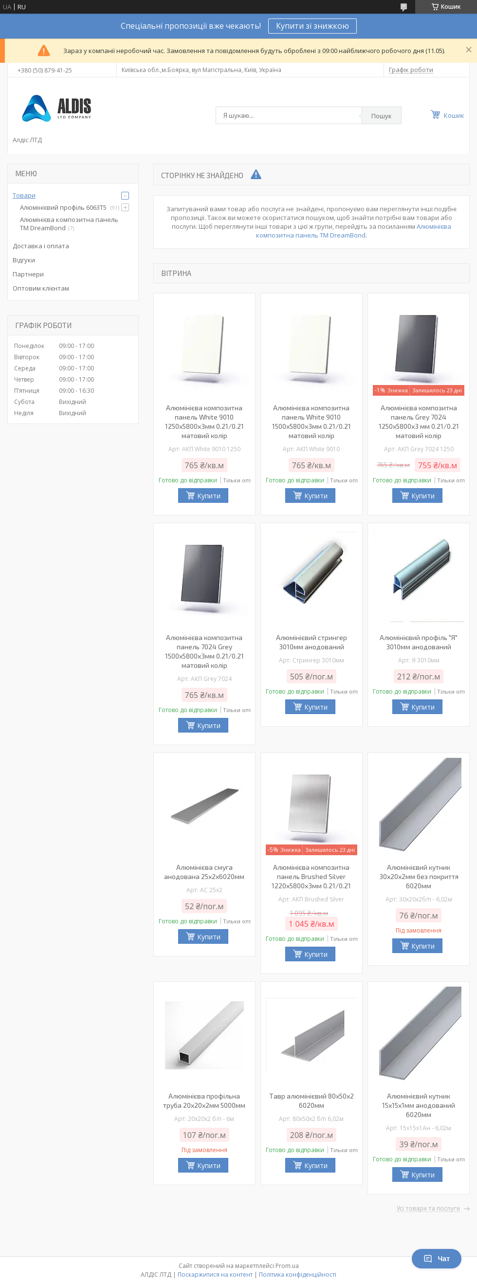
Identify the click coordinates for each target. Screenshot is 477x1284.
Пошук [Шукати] (381, 115)
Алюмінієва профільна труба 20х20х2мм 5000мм (204, 1100)
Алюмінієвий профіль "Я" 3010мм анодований (419, 642)
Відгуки (24, 260)
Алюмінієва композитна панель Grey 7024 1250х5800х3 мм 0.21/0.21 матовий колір (419, 422)
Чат (436, 1258)
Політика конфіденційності (297, 1274)
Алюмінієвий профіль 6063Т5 (64, 207)
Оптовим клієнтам (41, 288)
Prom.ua (287, 1266)
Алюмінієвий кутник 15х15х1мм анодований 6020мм (418, 1105)
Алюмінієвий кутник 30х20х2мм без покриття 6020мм (419, 876)
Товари (24, 195)
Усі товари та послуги (428, 1208)
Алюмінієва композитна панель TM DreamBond (353, 230)
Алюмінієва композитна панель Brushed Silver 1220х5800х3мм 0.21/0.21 (311, 876)
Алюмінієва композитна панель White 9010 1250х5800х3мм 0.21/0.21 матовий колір (204, 422)
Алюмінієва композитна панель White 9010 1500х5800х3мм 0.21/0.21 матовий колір (311, 422)
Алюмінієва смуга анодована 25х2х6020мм (204, 871)
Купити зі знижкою (312, 25)
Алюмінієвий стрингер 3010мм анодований (311, 642)
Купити (208, 495)
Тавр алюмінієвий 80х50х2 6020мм (311, 1100)
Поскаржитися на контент (215, 1274)
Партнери (28, 274)
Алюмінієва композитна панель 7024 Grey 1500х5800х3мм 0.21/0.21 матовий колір (204, 651)
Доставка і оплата (41, 245)
